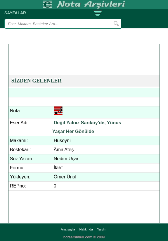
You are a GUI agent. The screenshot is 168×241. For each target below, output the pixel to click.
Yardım (102, 229)
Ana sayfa (68, 229)
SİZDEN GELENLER (36, 81)
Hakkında (86, 229)
